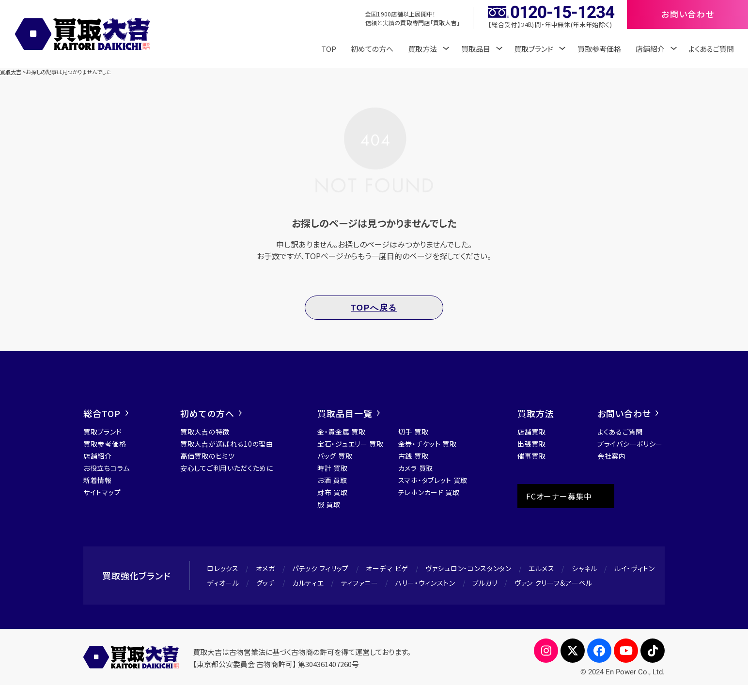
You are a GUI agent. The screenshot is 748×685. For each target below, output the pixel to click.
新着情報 (97, 480)
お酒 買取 (332, 480)
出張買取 (531, 444)
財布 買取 (332, 492)
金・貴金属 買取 (341, 431)
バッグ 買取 (334, 456)
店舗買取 (531, 431)
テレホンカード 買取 (429, 492)
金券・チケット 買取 (427, 444)
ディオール (223, 583)
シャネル (584, 568)
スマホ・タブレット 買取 (433, 480)
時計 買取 (332, 468)
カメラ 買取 (415, 468)
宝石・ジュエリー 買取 (350, 444)
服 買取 (329, 504)
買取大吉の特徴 (205, 431)
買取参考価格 (599, 49)
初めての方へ (372, 49)
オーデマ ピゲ (387, 568)
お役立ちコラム (106, 468)
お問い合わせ (627, 413)
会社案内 (611, 456)
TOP (328, 49)
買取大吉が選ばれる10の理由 (226, 444)
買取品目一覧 (348, 413)
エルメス (542, 568)
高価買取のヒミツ (207, 456)
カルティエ (308, 583)
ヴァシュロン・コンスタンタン (468, 568)
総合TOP (105, 413)
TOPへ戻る (374, 307)
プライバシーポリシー (630, 444)
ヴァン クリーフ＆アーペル (553, 583)
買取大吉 (10, 72)
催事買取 (531, 456)
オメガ (265, 568)
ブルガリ (485, 583)
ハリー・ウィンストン (425, 583)
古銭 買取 (413, 456)
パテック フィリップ (320, 568)
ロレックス (223, 568)
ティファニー (359, 583)
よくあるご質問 (711, 49)
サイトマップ (102, 492)
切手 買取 (413, 431)
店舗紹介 (97, 456)
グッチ (265, 583)
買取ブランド (102, 431)
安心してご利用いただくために (226, 468)
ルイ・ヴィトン (634, 568)
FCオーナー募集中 (559, 496)
